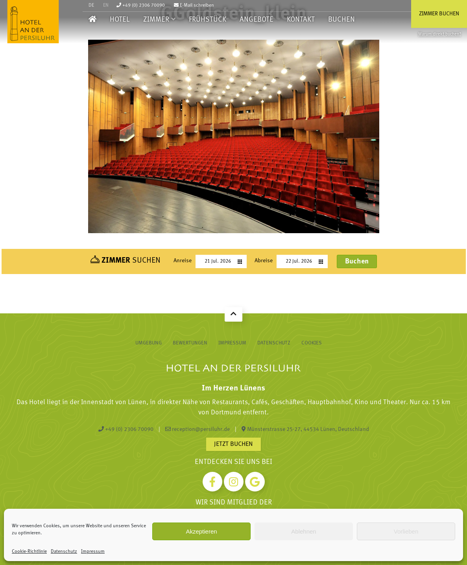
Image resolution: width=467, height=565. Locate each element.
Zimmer (156, 20)
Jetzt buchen (233, 444)
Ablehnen (303, 531)
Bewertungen (190, 343)
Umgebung (148, 343)
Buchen (341, 20)
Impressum (93, 551)
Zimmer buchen (439, 14)
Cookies (311, 343)
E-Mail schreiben (194, 5)
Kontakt (301, 20)
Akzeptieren (201, 531)
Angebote (256, 20)
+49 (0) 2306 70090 (140, 5)
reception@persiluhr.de (197, 429)
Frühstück (207, 20)
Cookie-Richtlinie (29, 551)
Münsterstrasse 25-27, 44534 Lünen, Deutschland (305, 429)
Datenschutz (64, 551)
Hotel (120, 20)
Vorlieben (406, 531)
